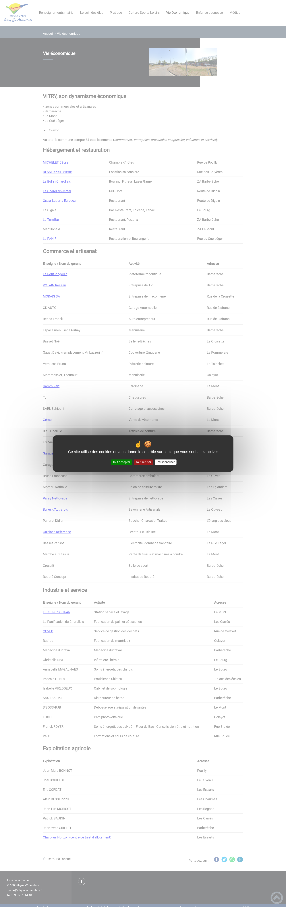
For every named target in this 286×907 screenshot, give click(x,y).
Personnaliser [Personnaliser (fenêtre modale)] (166, 462)
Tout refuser (143, 462)
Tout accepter (121, 462)
